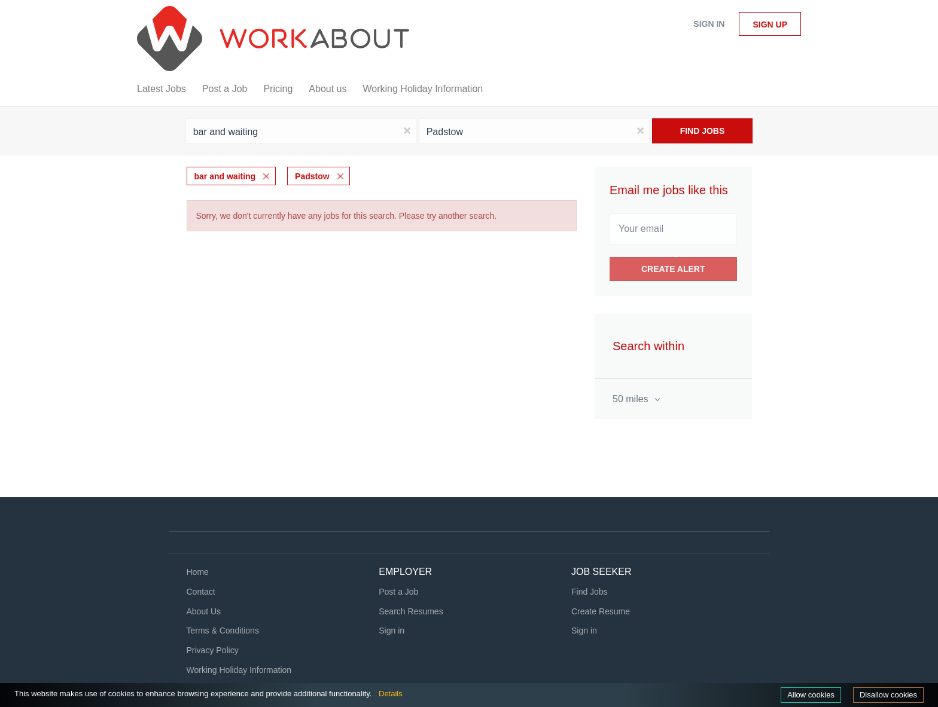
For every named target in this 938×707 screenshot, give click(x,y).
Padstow (312, 176)
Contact (201, 591)
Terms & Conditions (223, 630)
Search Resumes (411, 611)
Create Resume (600, 611)
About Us (204, 611)
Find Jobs (702, 131)
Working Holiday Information (239, 670)
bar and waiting (225, 176)
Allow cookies (811, 694)
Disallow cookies (888, 694)
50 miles (632, 399)
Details (391, 693)
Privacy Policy (213, 650)
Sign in (708, 24)
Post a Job (398, 591)
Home (198, 572)
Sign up (770, 24)
